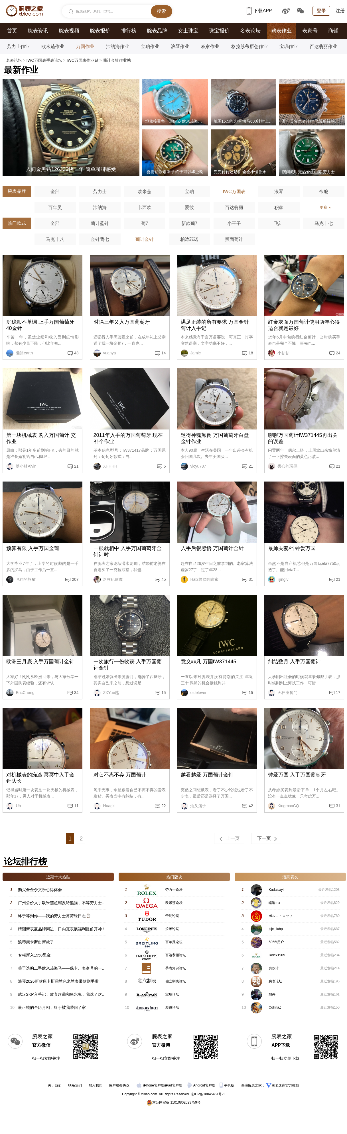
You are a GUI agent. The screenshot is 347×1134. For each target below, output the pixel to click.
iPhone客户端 (150, 1085)
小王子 (234, 223)
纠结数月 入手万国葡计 (294, 661)
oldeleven (194, 692)
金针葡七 (100, 239)
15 (163, 692)
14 (163, 353)
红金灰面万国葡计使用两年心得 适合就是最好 (304, 325)
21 (76, 466)
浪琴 (278, 191)
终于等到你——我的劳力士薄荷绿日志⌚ (54, 916)
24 (338, 353)
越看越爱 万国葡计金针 (207, 775)
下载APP (259, 10)
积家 (278, 207)
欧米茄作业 (52, 46)
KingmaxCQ (283, 805)
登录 (321, 10)
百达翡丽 (234, 207)
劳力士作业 (18, 46)
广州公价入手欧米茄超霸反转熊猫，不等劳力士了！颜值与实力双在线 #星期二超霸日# (94, 902)
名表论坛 (250, 31)
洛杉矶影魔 (108, 579)
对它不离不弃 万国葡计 (120, 775)
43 (76, 353)
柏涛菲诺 (189, 239)
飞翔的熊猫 (21, 579)
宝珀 (189, 191)
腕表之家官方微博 (285, 1085)
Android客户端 (201, 1085)
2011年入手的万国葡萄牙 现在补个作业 (128, 438)
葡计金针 (144, 239)
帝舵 (323, 191)
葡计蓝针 (100, 223)
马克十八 (55, 239)
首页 (12, 31)
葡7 (144, 223)
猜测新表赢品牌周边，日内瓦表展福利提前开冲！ (62, 929)
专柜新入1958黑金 (34, 955)
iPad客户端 (173, 1085)
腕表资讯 (38, 31)
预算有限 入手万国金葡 (32, 548)
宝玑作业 (288, 46)
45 (163, 579)
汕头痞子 (193, 805)
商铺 (333, 31)
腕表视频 (69, 31)
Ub (13, 805)
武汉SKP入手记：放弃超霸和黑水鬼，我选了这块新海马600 (71, 994)
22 (163, 805)
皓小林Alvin (21, 466)
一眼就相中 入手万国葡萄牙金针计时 (128, 551)
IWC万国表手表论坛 (44, 60)
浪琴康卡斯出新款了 (36, 942)
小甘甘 (279, 353)
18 (251, 353)
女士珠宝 (188, 31)
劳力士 (100, 191)
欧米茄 (144, 191)
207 (75, 579)
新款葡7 (189, 223)
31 (251, 579)
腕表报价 (100, 31)
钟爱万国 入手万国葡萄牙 (297, 775)
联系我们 (75, 1085)
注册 (340, 10)
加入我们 (95, 1085)
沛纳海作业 (117, 46)
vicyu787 (193, 466)
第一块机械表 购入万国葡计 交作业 (41, 438)
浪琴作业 (180, 46)
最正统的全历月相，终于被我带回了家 (52, 1007)
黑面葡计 (234, 239)
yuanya (105, 353)
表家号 (310, 31)
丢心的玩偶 (283, 466)
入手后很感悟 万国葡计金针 (212, 548)
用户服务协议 (119, 1085)
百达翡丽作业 (323, 46)
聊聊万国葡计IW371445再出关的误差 (303, 438)
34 (76, 692)
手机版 (227, 1085)
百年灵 (55, 207)
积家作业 (210, 46)
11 (76, 805)
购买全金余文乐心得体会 (40, 889)
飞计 (278, 223)
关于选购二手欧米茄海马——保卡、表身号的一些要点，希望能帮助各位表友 (86, 968)
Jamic (191, 353)
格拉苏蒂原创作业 (249, 46)
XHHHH (105, 466)
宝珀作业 (150, 46)
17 (338, 692)
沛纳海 (100, 207)
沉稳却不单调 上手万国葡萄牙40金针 (40, 325)
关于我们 (55, 1085)
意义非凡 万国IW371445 (208, 661)
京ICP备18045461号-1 (208, 1094)
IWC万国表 (234, 191)
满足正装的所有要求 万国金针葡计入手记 (215, 325)
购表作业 (281, 31)
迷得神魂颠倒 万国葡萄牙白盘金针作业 (215, 438)
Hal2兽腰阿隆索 (200, 579)
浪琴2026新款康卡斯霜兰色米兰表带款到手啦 (58, 981)
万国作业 (85, 46)
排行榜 (128, 31)
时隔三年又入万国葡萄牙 (122, 322)
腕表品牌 (157, 31)
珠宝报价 (219, 31)
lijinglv (278, 579)
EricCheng (20, 692)
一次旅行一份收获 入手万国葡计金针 (128, 665)
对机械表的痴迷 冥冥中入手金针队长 (40, 778)
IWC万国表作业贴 (82, 60)
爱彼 (189, 207)
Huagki (104, 805)
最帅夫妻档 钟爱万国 (292, 548)
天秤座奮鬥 (283, 692)
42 (251, 805)
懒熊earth (19, 353)
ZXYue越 (106, 692)
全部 (55, 191)
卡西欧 (144, 207)
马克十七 (323, 223)
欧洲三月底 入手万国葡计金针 (40, 661)
